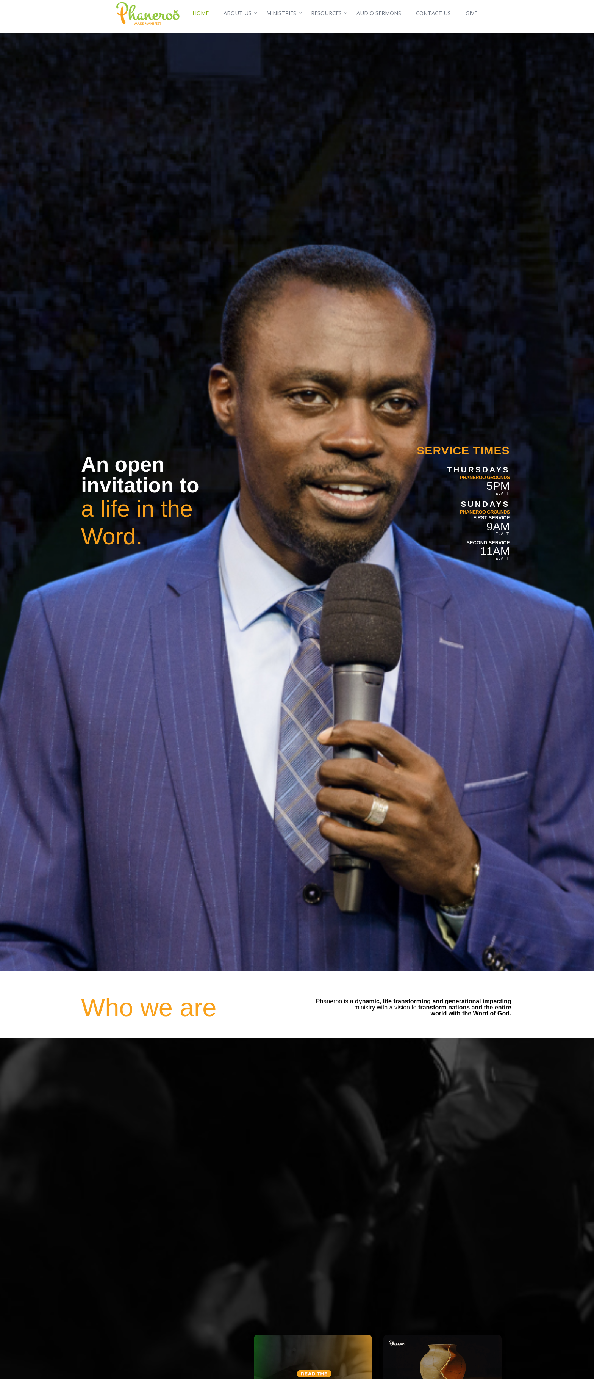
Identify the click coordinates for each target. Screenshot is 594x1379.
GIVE (471, 13)
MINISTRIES (281, 13)
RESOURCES (326, 13)
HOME (200, 13)
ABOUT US (238, 13)
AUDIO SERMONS (378, 13)
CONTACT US (433, 13)
